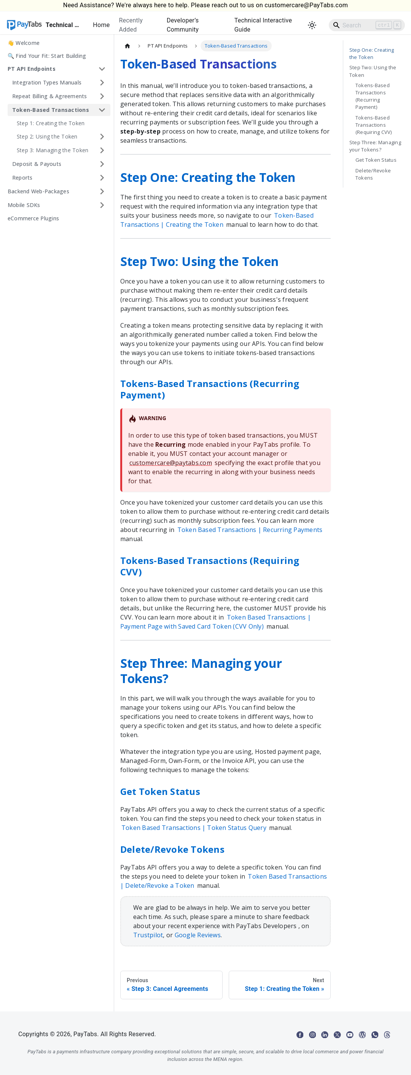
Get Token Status (376, 159)
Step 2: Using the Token (47, 136)
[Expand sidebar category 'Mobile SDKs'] (102, 205)
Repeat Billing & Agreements (49, 96)
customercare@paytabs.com (170, 463)
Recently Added (131, 25)
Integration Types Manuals (46, 82)
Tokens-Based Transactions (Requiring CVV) (373, 124)
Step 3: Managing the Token (52, 150)
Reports (22, 177)
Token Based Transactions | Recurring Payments (250, 530)
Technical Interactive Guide (263, 25)
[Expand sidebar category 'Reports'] (102, 178)
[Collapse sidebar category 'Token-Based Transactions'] (102, 110)
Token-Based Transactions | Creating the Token (217, 220)
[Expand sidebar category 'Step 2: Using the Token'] (102, 137)
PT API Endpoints (32, 68)
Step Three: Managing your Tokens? (375, 146)
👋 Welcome (24, 42)
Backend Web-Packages (38, 191)
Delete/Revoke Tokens (373, 174)
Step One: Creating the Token (371, 53)
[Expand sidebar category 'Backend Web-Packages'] (102, 191)
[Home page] (127, 45)
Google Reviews (198, 935)
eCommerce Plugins (33, 218)
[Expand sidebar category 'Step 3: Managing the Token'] (102, 150)
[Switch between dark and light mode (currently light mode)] (312, 25)
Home (101, 25)
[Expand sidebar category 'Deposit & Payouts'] (102, 164)
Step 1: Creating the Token (50, 123)
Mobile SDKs (24, 205)
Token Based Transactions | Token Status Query (193, 827)
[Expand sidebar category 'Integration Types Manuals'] (102, 82)
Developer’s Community (183, 25)
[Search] (367, 25)
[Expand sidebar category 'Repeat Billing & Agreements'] (102, 96)
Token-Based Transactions (50, 109)
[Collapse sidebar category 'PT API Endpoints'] (102, 69)
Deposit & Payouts (36, 163)
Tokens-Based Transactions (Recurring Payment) (372, 96)
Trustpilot (148, 935)
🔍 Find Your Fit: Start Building (47, 55)
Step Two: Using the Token (373, 71)
